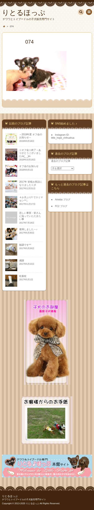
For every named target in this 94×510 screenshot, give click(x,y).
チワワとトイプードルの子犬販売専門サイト (24, 499)
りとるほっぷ (10, 496)
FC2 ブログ (61, 206)
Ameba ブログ (62, 199)
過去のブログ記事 (60, 161)
